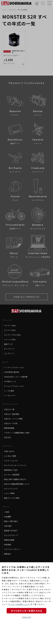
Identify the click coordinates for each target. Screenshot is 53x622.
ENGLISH (26, 617)
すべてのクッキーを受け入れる (26, 610)
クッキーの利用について (19, 604)
